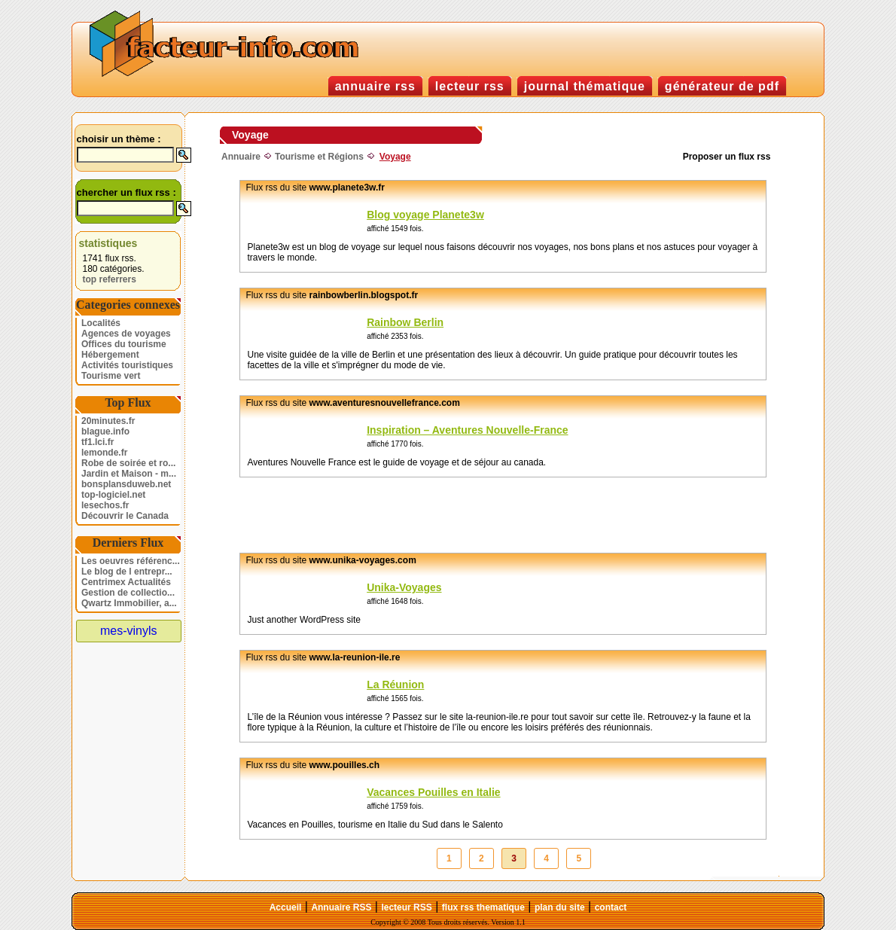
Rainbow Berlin (405, 322)
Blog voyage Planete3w (425, 215)
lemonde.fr (104, 452)
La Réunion (395, 684)
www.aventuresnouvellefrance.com (384, 403)
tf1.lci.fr (97, 442)
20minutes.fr (108, 421)
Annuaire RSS (341, 907)
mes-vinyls (128, 630)
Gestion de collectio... (128, 592)
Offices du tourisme (123, 344)
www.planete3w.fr (347, 187)
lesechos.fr (105, 505)
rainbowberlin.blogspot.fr (364, 295)
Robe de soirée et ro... (128, 463)
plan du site (560, 907)
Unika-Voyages (404, 587)
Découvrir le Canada (125, 516)
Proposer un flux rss (727, 156)
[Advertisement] (482, 515)
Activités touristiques (127, 365)
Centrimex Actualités (126, 582)
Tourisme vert (110, 375)
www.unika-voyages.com (362, 560)
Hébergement (110, 354)
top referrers (109, 279)
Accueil (286, 907)
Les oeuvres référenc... (130, 561)
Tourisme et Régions (319, 156)
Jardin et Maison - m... (128, 473)
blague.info (105, 431)
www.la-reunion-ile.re (355, 657)
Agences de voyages (126, 333)
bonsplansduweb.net (126, 484)
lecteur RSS (406, 907)
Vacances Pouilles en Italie (433, 792)
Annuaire (241, 156)
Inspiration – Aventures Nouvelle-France (467, 430)
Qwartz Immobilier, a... (129, 603)
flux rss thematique (483, 907)
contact (611, 907)
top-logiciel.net (113, 494)
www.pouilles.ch (344, 765)
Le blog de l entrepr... (126, 571)
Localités (100, 323)
